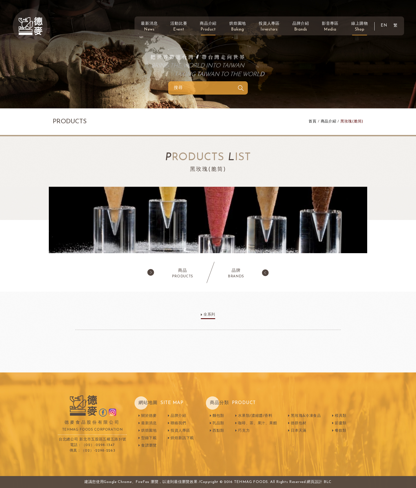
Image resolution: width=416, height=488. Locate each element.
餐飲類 (340, 431)
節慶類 (340, 423)
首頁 (312, 122)
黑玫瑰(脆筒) (351, 122)
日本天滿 (298, 431)
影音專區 (330, 27)
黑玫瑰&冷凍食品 (306, 416)
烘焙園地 (237, 27)
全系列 (209, 315)
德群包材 (298, 423)
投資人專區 (269, 27)
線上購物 (359, 27)
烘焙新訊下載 (182, 438)
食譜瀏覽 (149, 446)
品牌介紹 (300, 27)
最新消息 (149, 27)
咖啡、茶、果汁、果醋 (257, 423)
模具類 (340, 416)
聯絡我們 (178, 423)
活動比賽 (178, 27)
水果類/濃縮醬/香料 (255, 416)
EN (384, 26)
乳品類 (218, 423)
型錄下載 (149, 438)
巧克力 (244, 431)
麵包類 (218, 416)
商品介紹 (208, 27)
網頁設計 (314, 482)
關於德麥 (149, 416)
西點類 (218, 431)
